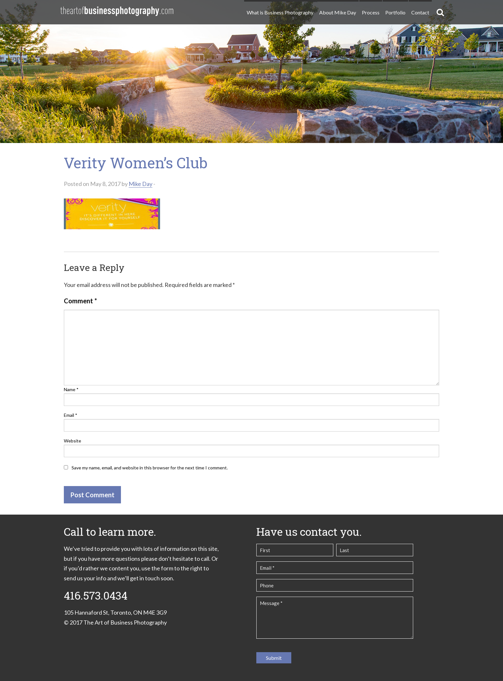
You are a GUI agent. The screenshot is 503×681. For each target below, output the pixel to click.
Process (370, 12)
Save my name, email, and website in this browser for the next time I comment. (150, 467)
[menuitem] (279, 10)
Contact (420, 12)
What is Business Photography (280, 12)
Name (71, 389)
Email (70, 415)
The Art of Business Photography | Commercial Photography (117, 11)
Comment (80, 301)
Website (72, 440)
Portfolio (395, 12)
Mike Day (140, 183)
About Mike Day (337, 12)
